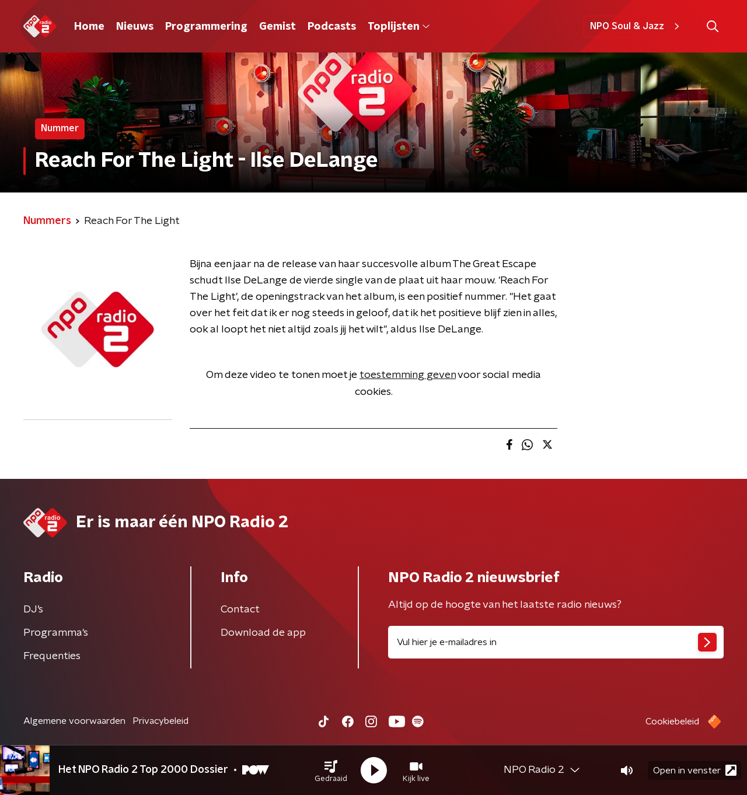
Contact (240, 609)
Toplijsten (399, 27)
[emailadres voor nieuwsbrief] (556, 642)
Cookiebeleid (672, 721)
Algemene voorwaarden (74, 721)
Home (89, 27)
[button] (331, 770)
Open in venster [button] (694, 770)
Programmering (206, 27)
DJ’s (33, 609)
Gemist (277, 27)
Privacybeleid (160, 721)
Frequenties (52, 656)
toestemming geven (407, 375)
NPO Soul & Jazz (636, 26)
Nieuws (134, 27)
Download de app (263, 633)
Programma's (55, 633)
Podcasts (332, 27)
